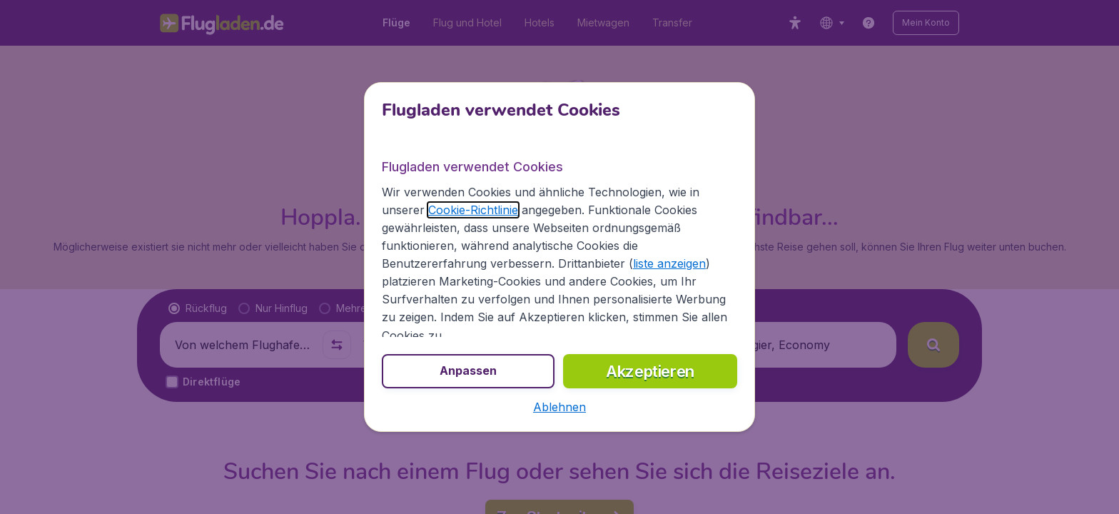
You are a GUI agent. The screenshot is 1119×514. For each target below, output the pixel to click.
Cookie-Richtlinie (473, 210)
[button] (559, 407)
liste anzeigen (669, 263)
